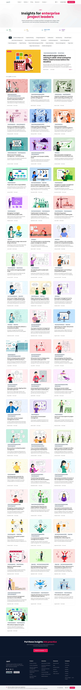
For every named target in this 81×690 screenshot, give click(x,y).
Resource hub (56, 663)
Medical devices (44, 676)
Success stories (56, 667)
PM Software (43, 40)
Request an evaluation (40, 650)
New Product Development (17, 40)
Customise (60, 687)
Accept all (72, 687)
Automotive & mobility (45, 663)
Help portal (55, 671)
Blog (54, 665)
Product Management (64, 40)
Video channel (56, 673)
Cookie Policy (45, 688)
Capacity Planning (29, 37)
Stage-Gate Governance (34, 45)
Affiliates (66, 671)
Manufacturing (59, 37)
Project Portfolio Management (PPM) (36, 43)
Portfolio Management (53, 40)
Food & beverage (44, 672)
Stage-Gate (70, 43)
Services (55, 669)
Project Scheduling (49, 43)
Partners (66, 669)
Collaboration (50, 37)
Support (66, 675)
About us (67, 663)
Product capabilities (34, 665)
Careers (66, 667)
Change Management (40, 37)
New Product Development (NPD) (31, 40)
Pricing (31, 2)
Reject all (66, 687)
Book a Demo (71, 2)
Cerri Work (67, 665)
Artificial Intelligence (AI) (18, 37)
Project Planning (22, 43)
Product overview (33, 663)
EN (56, 2)
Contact (66, 673)
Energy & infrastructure (46, 674)
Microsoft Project (68, 37)
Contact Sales (63, 2)
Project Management (12, 43)
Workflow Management (46, 45)
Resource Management (60, 43)
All (10, 37)
